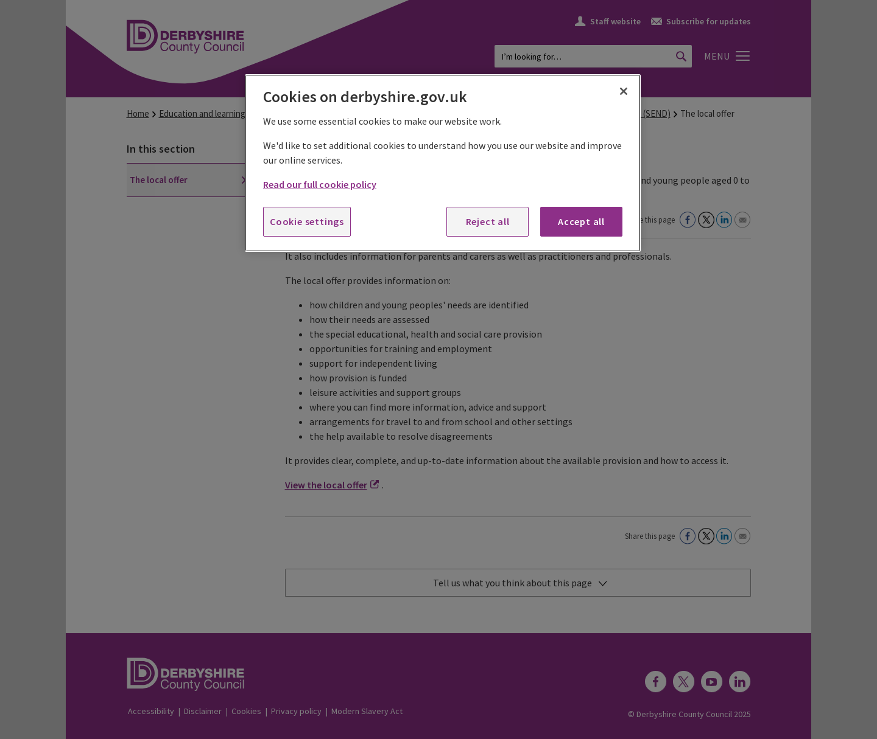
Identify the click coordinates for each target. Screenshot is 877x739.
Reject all (488, 221)
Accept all (581, 221)
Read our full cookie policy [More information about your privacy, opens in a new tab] (319, 184)
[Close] (623, 91)
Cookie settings (307, 221)
